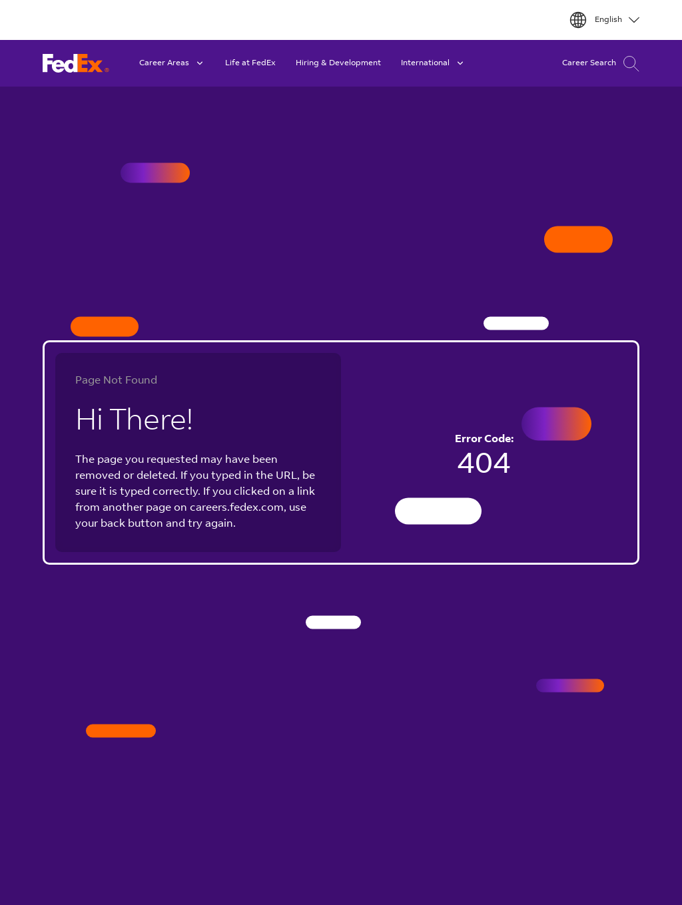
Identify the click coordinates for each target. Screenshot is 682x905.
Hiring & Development (338, 63)
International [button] (433, 63)
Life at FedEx (250, 63)
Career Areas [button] (172, 63)
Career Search (600, 63)
